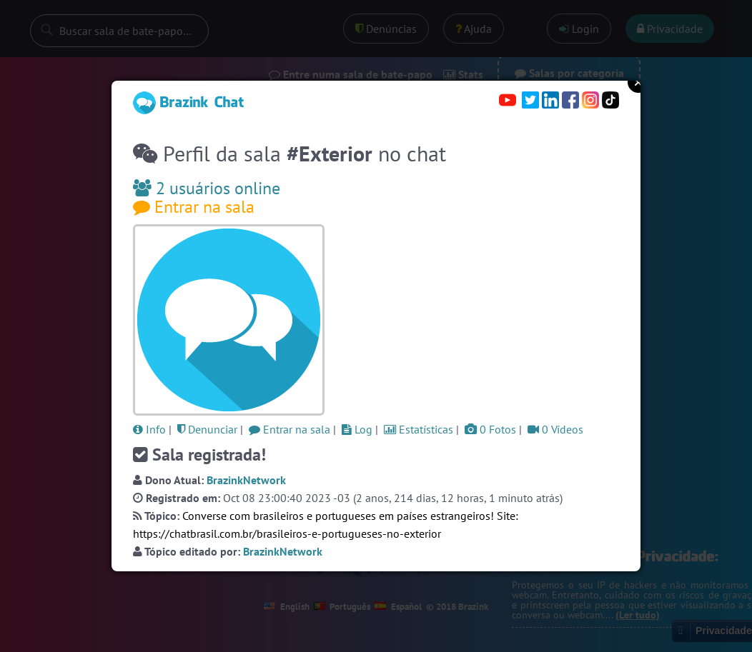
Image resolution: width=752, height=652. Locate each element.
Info (149, 429)
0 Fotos (490, 429)
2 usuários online (206, 188)
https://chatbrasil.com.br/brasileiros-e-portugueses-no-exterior (287, 533)
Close (638, 82)
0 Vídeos (555, 429)
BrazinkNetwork (246, 480)
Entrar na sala (193, 207)
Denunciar (207, 429)
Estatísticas (418, 429)
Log (357, 429)
